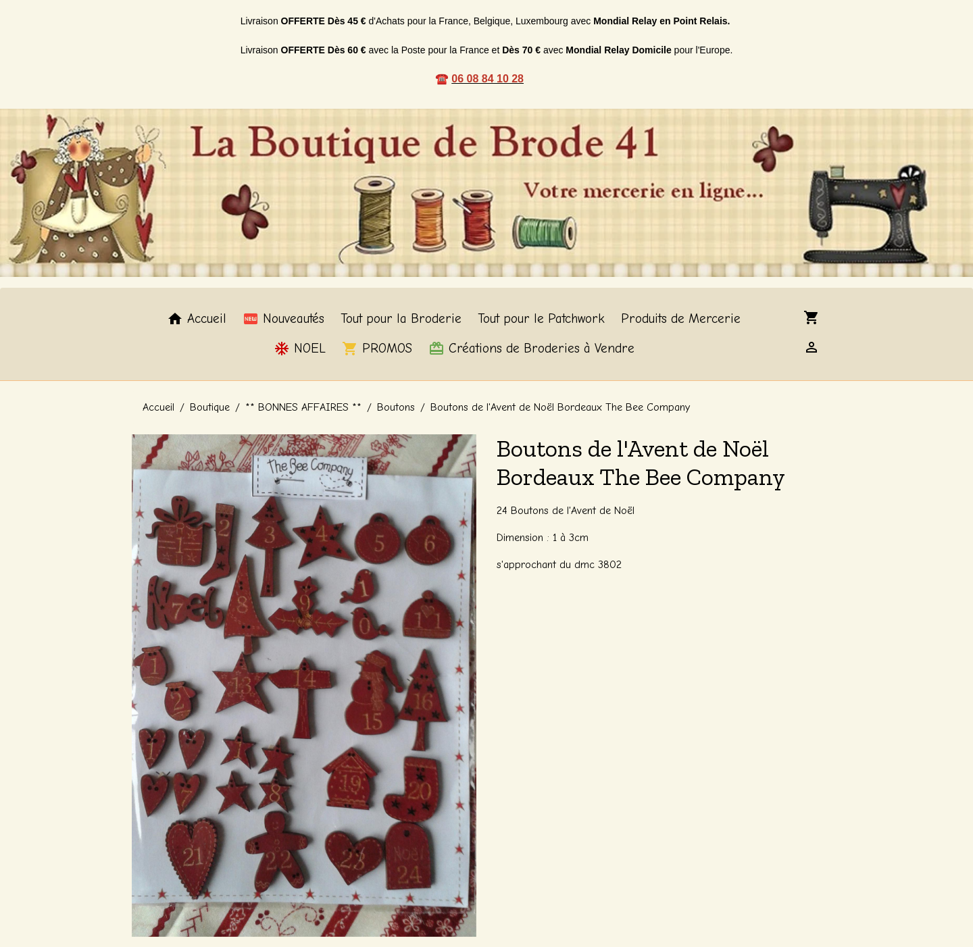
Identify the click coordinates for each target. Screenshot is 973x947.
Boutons (396, 407)
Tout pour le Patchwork (541, 318)
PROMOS (377, 348)
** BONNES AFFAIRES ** (303, 407)
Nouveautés (283, 319)
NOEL (300, 348)
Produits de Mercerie (681, 318)
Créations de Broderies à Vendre (531, 348)
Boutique (210, 407)
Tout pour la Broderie (401, 318)
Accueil (196, 319)
